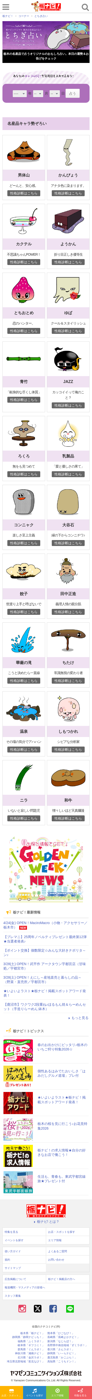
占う (72, 93)
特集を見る (80, 1393)
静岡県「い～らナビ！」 (62, 1353)
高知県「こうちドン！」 (62, 1361)
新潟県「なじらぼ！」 (60, 1341)
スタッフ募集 (13, 1295)
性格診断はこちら (24, 193)
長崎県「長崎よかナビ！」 (63, 1337)
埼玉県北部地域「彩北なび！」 (26, 1361)
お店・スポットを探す (12, 1393)
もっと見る (78, 1018)
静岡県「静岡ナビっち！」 (28, 1337)
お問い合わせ (56, 1259)
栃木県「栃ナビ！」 (32, 1333)
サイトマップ (13, 1267)
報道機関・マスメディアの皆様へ (25, 1287)
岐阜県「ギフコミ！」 (31, 1345)
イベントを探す (34, 1393)
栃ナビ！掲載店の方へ (61, 1279)
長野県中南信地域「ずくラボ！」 (67, 1345)
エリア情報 (57, 1393)
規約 (7, 1259)
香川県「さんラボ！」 (60, 1349)
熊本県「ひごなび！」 (60, 1333)
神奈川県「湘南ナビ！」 (30, 1353)
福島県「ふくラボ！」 (31, 1341)
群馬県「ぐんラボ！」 (31, 1349)
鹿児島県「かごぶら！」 (62, 1357)
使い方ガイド (13, 1251)
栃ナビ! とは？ (46, 1221)
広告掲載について (15, 1279)
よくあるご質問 (57, 1251)
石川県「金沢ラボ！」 (31, 1357)
